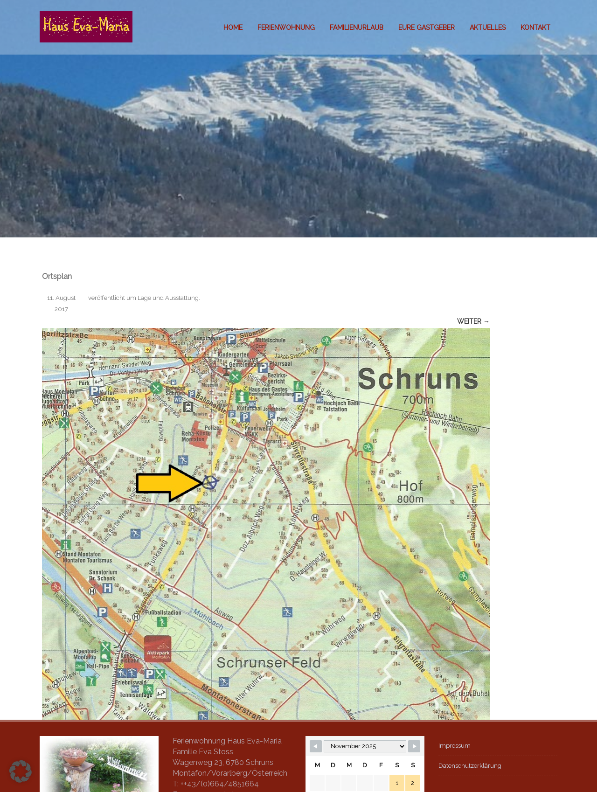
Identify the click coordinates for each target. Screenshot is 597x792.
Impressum (454, 745)
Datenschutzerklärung (469, 765)
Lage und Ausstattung (168, 297)
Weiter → (473, 321)
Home (233, 27)
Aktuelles (488, 27)
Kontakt (535, 27)
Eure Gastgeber (426, 27)
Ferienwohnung (286, 27)
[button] (20, 771)
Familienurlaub (356, 27)
